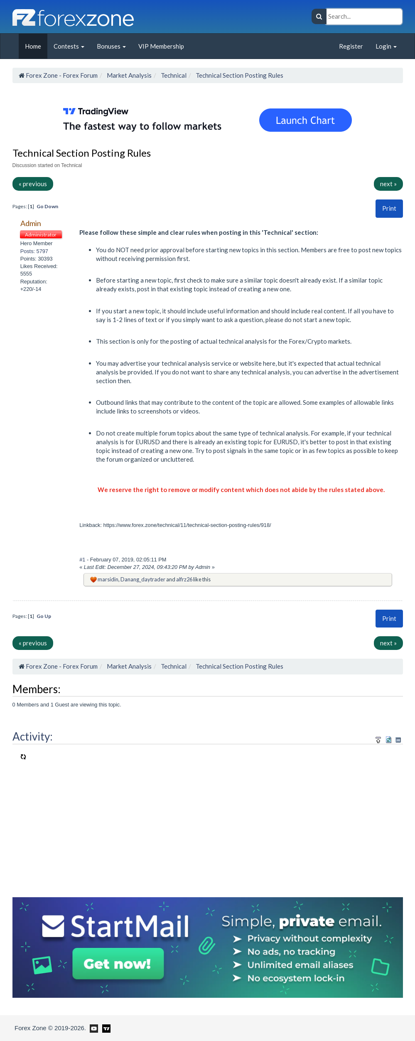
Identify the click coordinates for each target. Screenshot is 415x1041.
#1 (83, 559)
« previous (33, 183)
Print (389, 208)
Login (386, 46)
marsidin (108, 579)
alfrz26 (184, 579)
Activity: (32, 736)
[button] (389, 208)
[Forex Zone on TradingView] (105, 1027)
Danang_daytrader (142, 579)
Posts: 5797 (34, 251)
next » (388, 183)
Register (351, 46)
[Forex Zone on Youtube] (93, 1027)
